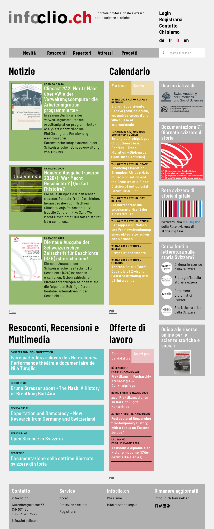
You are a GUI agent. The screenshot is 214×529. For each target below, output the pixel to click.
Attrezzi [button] (105, 52)
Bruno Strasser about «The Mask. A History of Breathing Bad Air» (55, 390)
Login (165, 13)
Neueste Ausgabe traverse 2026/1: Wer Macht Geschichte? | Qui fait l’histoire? (72, 180)
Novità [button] (29, 52)
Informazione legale (122, 504)
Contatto (168, 26)
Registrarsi (170, 19)
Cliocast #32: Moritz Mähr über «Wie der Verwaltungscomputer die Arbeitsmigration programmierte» (71, 99)
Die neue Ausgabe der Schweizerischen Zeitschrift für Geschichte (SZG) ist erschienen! (71, 250)
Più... (12, 311)
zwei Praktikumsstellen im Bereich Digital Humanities (129, 402)
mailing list (191, 221)
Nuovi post (142, 353)
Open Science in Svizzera (37, 438)
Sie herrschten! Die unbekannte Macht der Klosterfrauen (129, 209)
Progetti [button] (130, 52)
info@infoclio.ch (25, 520)
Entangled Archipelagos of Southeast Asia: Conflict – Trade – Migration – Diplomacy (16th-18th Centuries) (130, 147)
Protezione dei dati (74, 504)
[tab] (120, 88)
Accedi (65, 498)
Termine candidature (121, 355)
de (161, 40)
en (186, 40)
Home (16, 53)
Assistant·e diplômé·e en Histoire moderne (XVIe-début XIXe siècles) (131, 452)
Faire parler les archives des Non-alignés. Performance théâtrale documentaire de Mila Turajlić (54, 362)
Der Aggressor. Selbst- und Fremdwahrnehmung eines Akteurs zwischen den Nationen (131, 232)
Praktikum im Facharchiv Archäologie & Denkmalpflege (131, 381)
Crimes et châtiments (128, 252)
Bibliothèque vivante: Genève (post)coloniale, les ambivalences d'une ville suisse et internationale (130, 115)
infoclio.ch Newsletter (172, 498)
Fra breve (119, 85)
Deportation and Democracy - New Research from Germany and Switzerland (53, 416)
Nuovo (139, 85)
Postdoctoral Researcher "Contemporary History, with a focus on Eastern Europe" (131, 425)
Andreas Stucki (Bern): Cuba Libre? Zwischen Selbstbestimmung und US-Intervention (129, 273)
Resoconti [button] (57, 52)
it (178, 40)
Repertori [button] (82, 52)
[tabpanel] (131, 200)
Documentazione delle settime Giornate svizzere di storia (52, 461)
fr (170, 40)
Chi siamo (169, 32)
